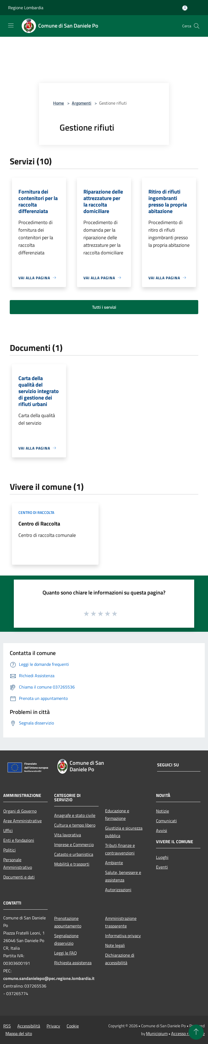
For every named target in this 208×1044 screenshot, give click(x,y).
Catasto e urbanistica (73, 854)
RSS (7, 1026)
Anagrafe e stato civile (74, 815)
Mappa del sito (18, 1033)
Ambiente (114, 862)
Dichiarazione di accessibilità (119, 959)
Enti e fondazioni (18, 840)
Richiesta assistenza (73, 962)
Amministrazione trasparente (120, 922)
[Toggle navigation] (11, 25)
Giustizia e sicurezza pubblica (123, 832)
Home (58, 103)
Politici (9, 850)
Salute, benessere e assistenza (123, 876)
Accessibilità (28, 1026)
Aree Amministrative (22, 820)
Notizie (162, 811)
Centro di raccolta (36, 512)
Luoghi (162, 857)
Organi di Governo (20, 811)
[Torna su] (196, 1032)
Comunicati (166, 820)
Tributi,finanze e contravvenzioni (120, 849)
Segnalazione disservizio (66, 939)
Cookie (73, 1026)
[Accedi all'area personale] (184, 8)
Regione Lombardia (25, 7)
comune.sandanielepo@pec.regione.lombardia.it (49, 978)
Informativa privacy (123, 935)
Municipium (157, 1033)
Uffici (8, 830)
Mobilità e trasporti (71, 864)
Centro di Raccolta (39, 523)
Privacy (53, 1026)
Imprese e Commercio (74, 844)
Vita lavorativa (67, 835)
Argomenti (81, 103)
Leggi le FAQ (65, 953)
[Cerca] (196, 26)
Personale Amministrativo (17, 863)
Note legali (115, 945)
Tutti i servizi (104, 307)
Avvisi (161, 830)
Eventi (162, 867)
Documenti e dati (19, 877)
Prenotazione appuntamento (67, 922)
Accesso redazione (188, 1033)
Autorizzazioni (118, 889)
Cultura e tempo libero (74, 825)
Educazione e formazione (117, 814)
